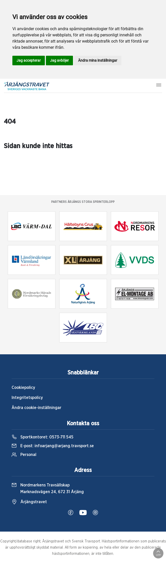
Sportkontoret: (42, 437)
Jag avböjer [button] (59, 60)
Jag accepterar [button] (28, 60)
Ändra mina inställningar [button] (97, 60)
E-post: (53, 446)
